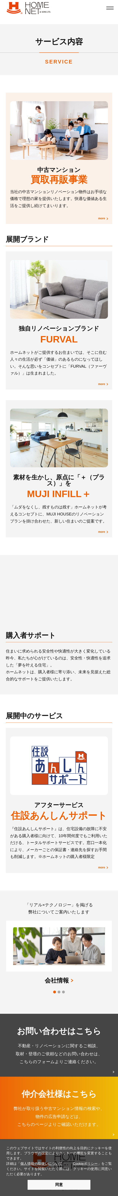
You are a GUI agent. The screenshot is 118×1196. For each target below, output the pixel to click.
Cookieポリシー (85, 1164)
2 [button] (60, 993)
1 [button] (55, 993)
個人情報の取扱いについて (41, 1164)
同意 (59, 1184)
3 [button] (64, 993)
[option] (59, 943)
